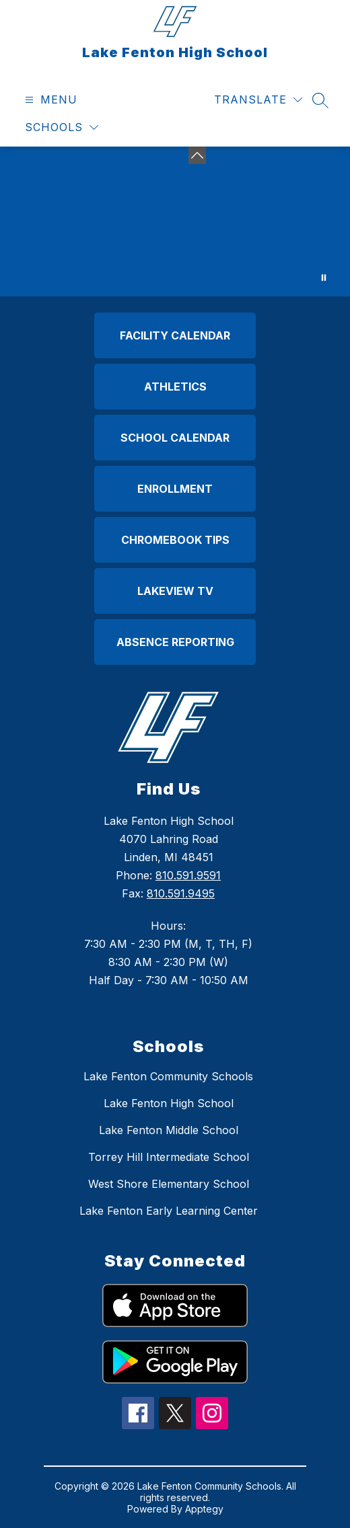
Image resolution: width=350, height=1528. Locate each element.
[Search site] (320, 100)
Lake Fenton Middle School (168, 1130)
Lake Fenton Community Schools (168, 1076)
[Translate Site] (258, 99)
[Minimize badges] (197, 155)
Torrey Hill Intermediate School (168, 1157)
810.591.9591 (188, 875)
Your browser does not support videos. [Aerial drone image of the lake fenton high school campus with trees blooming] (175, 221)
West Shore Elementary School (168, 1184)
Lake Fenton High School (169, 1103)
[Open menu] (49, 99)
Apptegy (204, 1509)
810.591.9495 (181, 893)
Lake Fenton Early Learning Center (168, 1210)
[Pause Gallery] (324, 277)
